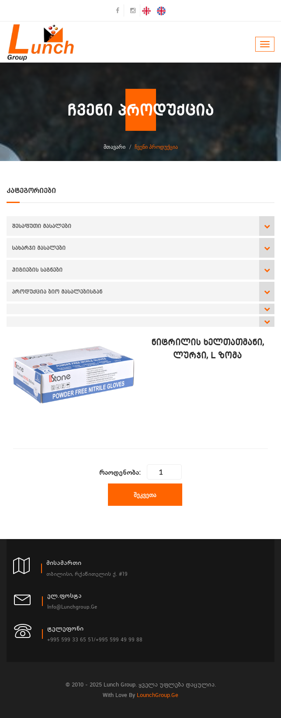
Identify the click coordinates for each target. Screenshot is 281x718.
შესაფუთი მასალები (41, 226)
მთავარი (114, 147)
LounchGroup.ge (157, 695)
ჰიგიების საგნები (37, 269)
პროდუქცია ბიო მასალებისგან (57, 291)
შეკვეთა (145, 494)
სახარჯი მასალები (39, 248)
